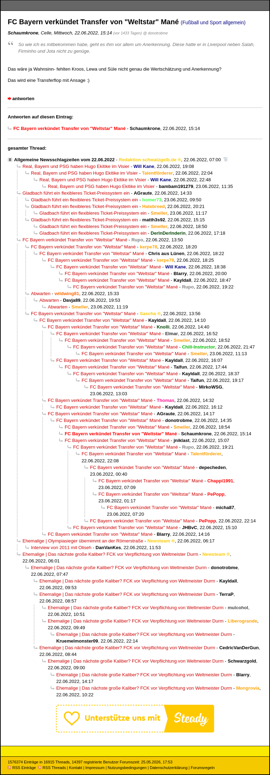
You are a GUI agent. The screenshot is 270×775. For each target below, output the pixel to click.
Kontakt (75, 768)
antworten (23, 98)
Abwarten (40, 293)
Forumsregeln (202, 768)
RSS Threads (52, 768)
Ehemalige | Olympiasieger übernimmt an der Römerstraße (82, 540)
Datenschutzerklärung (168, 768)
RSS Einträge (22, 768)
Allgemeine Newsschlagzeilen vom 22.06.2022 (64, 159)
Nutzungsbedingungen (127, 768)
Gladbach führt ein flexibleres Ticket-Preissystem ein (76, 193)
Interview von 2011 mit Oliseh (61, 547)
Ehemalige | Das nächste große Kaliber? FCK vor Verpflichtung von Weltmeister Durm (110, 554)
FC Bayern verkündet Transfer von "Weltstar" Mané (74, 239)
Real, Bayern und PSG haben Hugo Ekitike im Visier (75, 166)
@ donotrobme (155, 33)
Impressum (95, 768)
